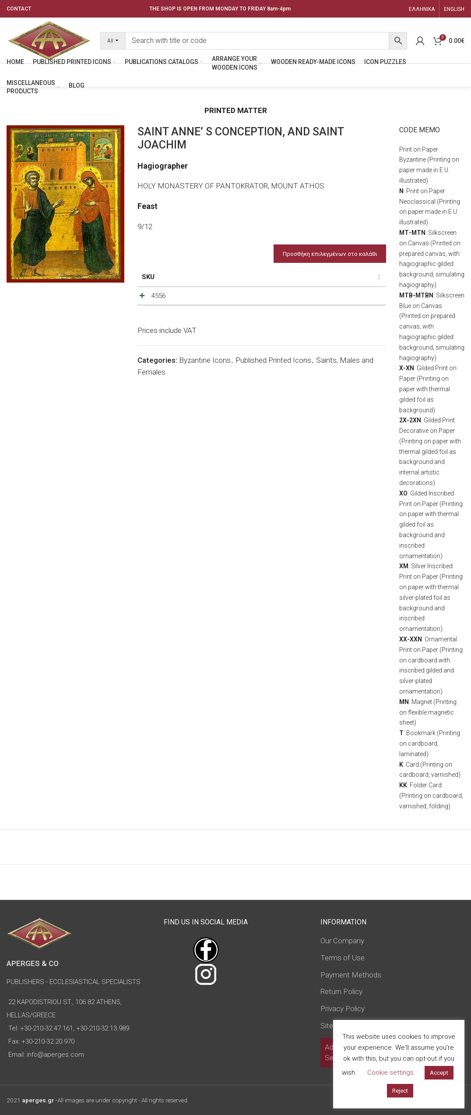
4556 (158, 305)
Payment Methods (350, 974)
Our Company (342, 940)
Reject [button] (400, 1090)
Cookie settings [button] (390, 1072)
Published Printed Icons (273, 381)
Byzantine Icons (205, 381)
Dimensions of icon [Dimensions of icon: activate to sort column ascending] (234, 281)
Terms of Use (342, 957)
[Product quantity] (346, 307)
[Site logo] (49, 39)
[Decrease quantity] (331, 307)
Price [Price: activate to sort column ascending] (299, 277)
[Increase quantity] (360, 307)
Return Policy (341, 991)
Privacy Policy (342, 1008)
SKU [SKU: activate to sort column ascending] (148, 277)
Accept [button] (439, 1072)
